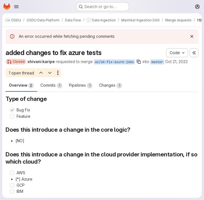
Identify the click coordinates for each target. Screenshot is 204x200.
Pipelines (80, 85)
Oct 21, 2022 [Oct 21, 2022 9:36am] (176, 61)
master (157, 62)
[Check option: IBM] (12, 191)
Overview (21, 85)
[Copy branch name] (138, 61)
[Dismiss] (191, 36)
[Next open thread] (49, 72)
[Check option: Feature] (12, 116)
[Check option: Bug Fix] (12, 110)
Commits (51, 85)
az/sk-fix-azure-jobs (114, 62)
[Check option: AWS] (12, 173)
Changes (110, 85)
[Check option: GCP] (12, 185)
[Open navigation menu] (16, 6)
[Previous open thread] (40, 72)
